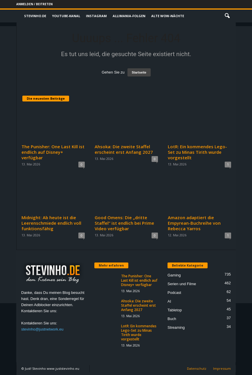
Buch (172, 319)
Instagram (96, 16)
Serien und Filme (182, 284)
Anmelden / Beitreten (34, 4)
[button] (227, 16)
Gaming (174, 275)
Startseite (139, 72)
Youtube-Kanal (66, 16)
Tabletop (175, 310)
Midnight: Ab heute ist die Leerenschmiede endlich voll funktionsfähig (51, 223)
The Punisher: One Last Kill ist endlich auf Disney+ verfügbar (52, 152)
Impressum (222, 368)
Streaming (176, 327)
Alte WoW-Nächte (167, 16)
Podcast (174, 292)
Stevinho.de (35, 16)
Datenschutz (196, 368)
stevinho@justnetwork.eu (42, 329)
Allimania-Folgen (129, 16)
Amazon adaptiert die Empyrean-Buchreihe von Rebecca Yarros (194, 223)
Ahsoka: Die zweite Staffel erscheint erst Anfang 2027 (124, 149)
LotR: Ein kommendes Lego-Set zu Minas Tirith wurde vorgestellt (197, 152)
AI (169, 301)
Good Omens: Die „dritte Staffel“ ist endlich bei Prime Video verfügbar (124, 223)
